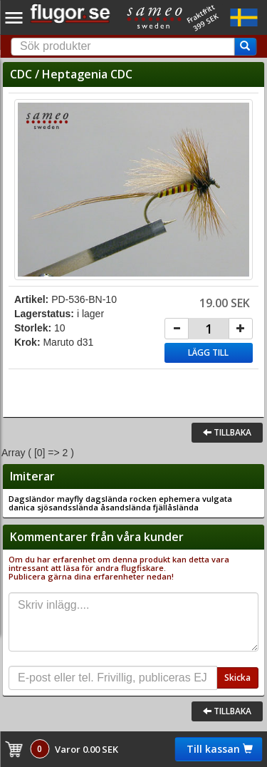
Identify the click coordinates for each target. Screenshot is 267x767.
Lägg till (208, 352)
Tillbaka (227, 432)
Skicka (237, 677)
